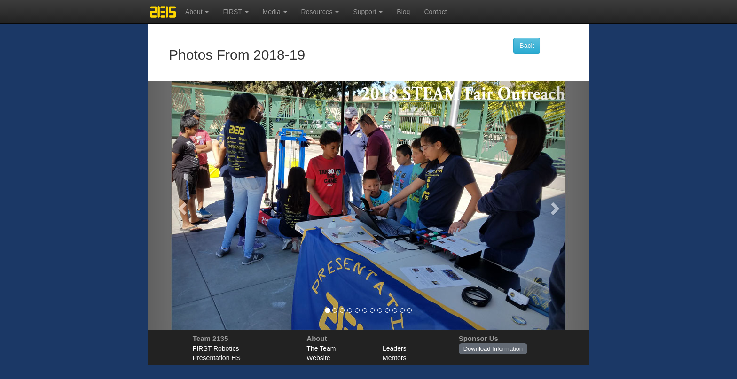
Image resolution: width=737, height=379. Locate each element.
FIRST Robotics (216, 348)
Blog (403, 11)
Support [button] (368, 11)
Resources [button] (320, 11)
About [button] (197, 11)
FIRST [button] (235, 11)
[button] (181, 205)
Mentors (395, 358)
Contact (435, 11)
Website (318, 358)
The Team (321, 348)
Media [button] (275, 11)
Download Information (493, 348)
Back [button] (526, 45)
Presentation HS (217, 358)
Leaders (395, 348)
